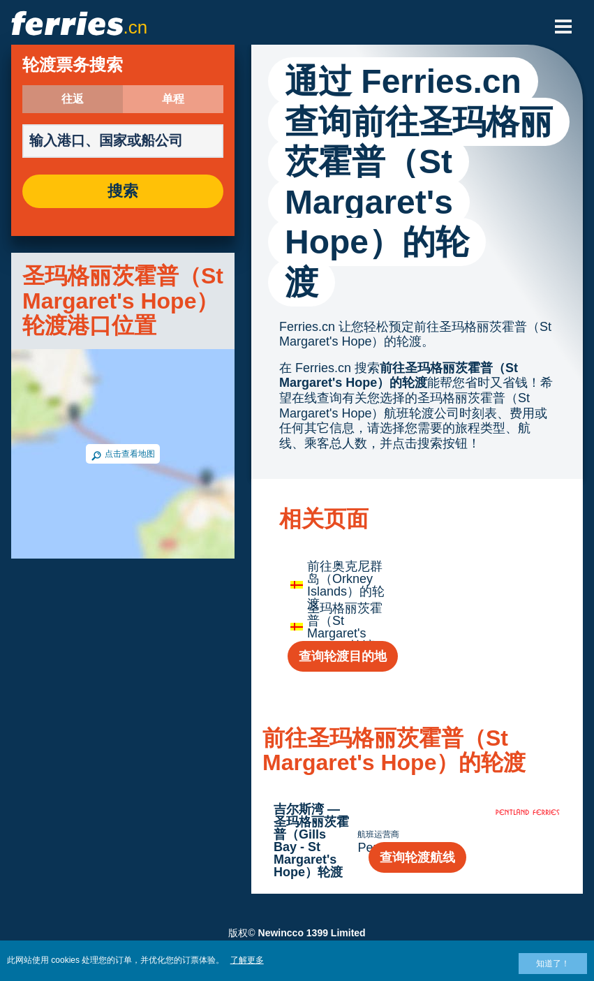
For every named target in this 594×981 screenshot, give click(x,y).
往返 (72, 99)
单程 (173, 99)
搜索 (122, 191)
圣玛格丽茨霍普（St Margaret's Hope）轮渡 (345, 627)
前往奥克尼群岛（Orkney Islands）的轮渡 (346, 585)
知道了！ (553, 963)
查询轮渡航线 (417, 857)
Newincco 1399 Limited (312, 932)
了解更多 (247, 960)
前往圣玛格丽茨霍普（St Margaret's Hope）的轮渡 (398, 375)
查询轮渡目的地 (343, 656)
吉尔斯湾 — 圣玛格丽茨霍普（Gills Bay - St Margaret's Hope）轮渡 (311, 840)
